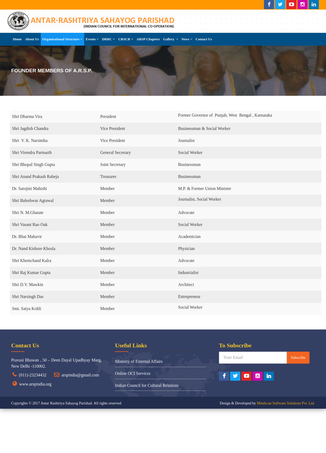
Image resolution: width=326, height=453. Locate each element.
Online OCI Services (132, 373)
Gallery (170, 39)
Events (92, 39)
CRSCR (125, 39)
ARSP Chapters (148, 39)
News (186, 39)
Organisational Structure (62, 39)
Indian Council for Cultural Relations (147, 385)
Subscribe (298, 358)
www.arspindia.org (35, 384)
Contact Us (203, 39)
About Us (32, 39)
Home (17, 39)
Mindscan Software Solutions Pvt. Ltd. (286, 403)
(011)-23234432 (32, 375)
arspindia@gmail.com (80, 375)
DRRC (108, 39)
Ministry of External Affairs (139, 361)
